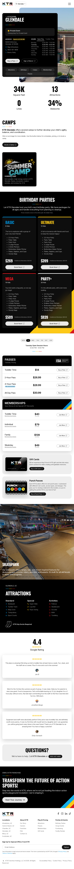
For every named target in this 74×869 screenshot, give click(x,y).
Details (10, 416)
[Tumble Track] (19, 577)
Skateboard (54, 607)
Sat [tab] (46, 340)
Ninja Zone (10, 610)
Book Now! (23, 267)
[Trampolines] (26, 577)
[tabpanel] (43, 49)
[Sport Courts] (30, 577)
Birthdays (24, 70)
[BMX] (50, 577)
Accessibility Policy (46, 860)
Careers (22, 826)
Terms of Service (7, 853)
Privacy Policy (62, 851)
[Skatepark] (16, 577)
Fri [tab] (42, 340)
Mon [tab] (23, 340)
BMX (52, 612)
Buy (63, 370)
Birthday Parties (60, 823)
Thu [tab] (37, 340)
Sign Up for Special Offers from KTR (15, 842)
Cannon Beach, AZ (8, 826)
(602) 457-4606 (11, 50)
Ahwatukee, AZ (7, 823)
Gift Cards (41, 831)
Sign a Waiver (30, 61)
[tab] (40, 39)
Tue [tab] (28, 340)
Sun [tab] (51, 340)
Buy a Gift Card (37, 468)
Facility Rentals (60, 831)
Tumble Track (11, 607)
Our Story (23, 823)
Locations (10, 17)
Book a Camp (11, 145)
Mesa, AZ (5, 833)
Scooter (53, 610)
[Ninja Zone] (23, 577)
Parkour (53, 604)
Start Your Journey (15, 800)
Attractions (11, 70)
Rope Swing (32, 610)
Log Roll (31, 607)
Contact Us (23, 833)
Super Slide (32, 604)
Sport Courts (11, 615)
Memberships (47, 70)
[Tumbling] (54, 577)
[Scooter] (47, 577)
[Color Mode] (3, 861)
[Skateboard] (43, 577)
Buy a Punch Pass (37, 494)
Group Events (60, 826)
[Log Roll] (37, 577)
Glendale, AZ (6, 831)
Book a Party (10, 52)
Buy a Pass (14, 61)
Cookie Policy (57, 860)
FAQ (21, 831)
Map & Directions (11, 47)
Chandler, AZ (6, 828)
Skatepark (10, 604)
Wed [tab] (33, 340)
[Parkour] (40, 577)
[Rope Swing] (57, 577)
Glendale (20, 4)
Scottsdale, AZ (7, 836)
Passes (30, 74)
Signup (67, 847)
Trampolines (11, 612)
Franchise (23, 828)
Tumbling (53, 615)
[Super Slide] (33, 577)
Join (63, 415)
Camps (35, 70)
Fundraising (59, 828)
